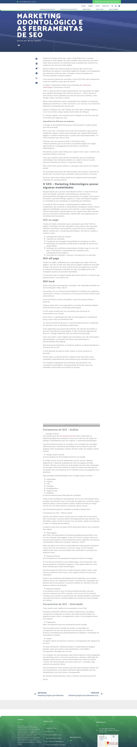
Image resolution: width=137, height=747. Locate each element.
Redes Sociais (86, 9)
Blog (98, 6)
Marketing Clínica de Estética (68, 9)
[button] (36, 59)
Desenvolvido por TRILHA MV (27, 746)
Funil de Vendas (113, 9)
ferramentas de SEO (68, 416)
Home (83, 6)
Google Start (100, 9)
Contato (105, 6)
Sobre (90, 6)
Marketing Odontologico (47, 9)
